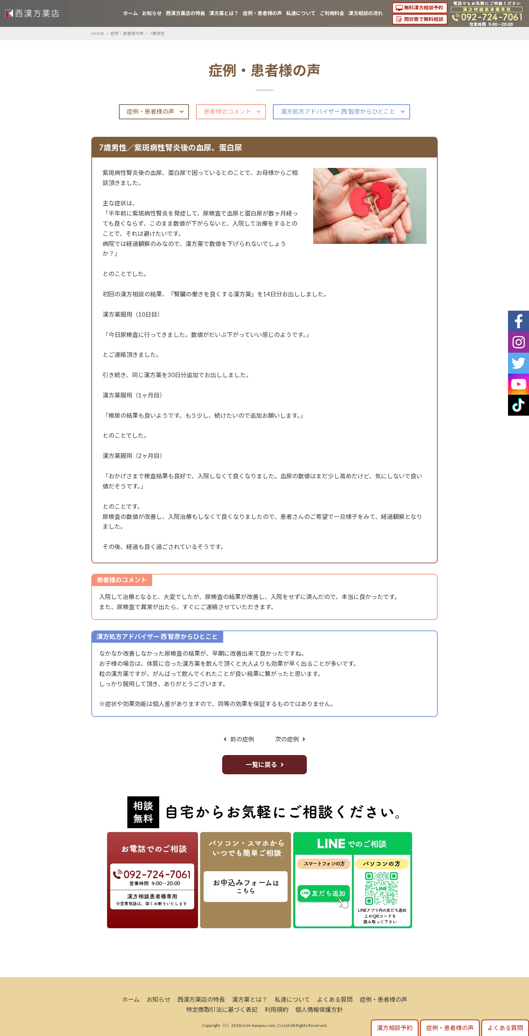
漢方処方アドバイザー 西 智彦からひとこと (338, 111)
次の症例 (287, 739)
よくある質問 (335, 999)
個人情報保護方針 (319, 1009)
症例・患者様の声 (262, 13)
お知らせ (152, 13)
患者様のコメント (227, 111)
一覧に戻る (261, 764)
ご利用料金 (332, 13)
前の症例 (242, 739)
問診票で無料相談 (423, 19)
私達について (301, 13)
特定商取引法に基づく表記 (222, 1009)
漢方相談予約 (394, 1027)
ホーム (130, 13)
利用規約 (276, 1009)
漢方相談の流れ (365, 13)
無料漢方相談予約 (423, 7)
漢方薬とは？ (224, 13)
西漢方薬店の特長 (185, 13)
